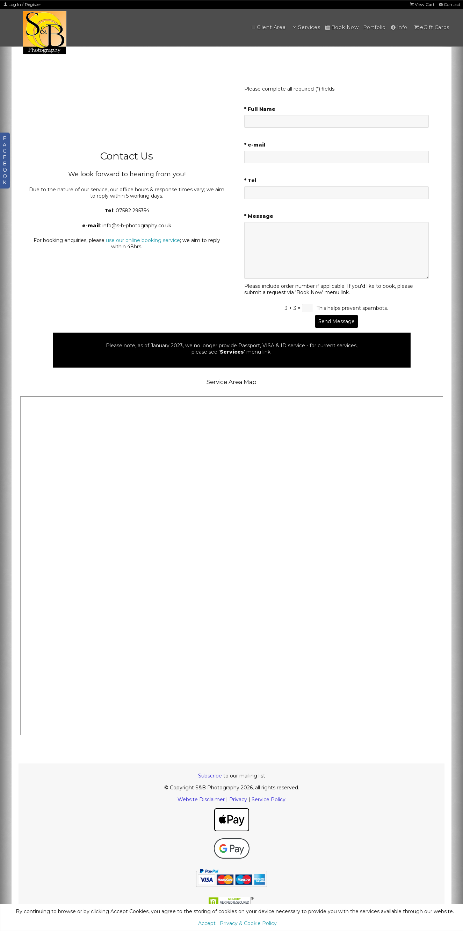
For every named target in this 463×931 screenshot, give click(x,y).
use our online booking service (143, 240)
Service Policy (268, 799)
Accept (207, 923)
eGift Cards (431, 27)
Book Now (341, 27)
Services (305, 27)
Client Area (267, 27)
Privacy (238, 799)
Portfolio (374, 27)
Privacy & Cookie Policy (248, 923)
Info (398, 27)
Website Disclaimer (201, 799)
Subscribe (210, 776)
